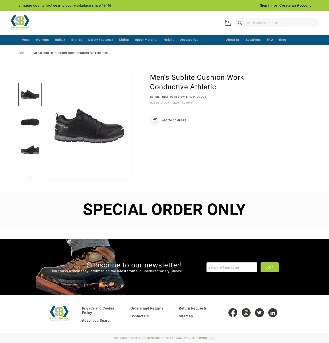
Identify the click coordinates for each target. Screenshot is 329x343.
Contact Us (139, 316)
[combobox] (255, 27)
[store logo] (22, 27)
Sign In (266, 5)
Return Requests (193, 308)
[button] (55, 135)
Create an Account (295, 5)
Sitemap (186, 316)
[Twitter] (259, 312)
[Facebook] (232, 312)
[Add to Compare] (168, 130)
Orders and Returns (147, 308)
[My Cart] (313, 27)
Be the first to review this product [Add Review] (178, 105)
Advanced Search (97, 320)
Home (22, 62)
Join (268, 267)
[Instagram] (246, 312)
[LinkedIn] (272, 312)
